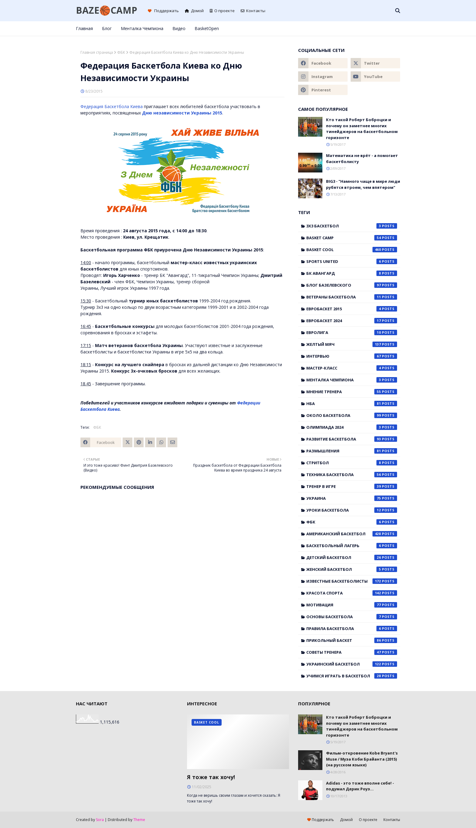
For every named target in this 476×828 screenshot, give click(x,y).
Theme (139, 819)
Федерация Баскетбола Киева (111, 106)
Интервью (351, 356)
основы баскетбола (351, 616)
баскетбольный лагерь (351, 545)
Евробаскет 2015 (351, 309)
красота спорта (351, 593)
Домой (194, 10)
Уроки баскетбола (351, 510)
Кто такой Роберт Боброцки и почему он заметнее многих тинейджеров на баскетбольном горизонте (362, 128)
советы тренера (351, 652)
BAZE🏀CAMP (106, 10)
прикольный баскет (351, 640)
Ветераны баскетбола (351, 297)
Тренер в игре (351, 486)
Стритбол (351, 462)
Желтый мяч (351, 344)
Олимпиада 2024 (351, 427)
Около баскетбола (351, 415)
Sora (100, 819)
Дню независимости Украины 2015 (182, 113)
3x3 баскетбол (351, 226)
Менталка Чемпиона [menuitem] (142, 28)
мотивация (351, 605)
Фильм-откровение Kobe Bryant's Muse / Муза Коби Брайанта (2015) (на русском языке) (362, 759)
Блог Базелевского (351, 285)
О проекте (222, 10)
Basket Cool (351, 249)
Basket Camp (351, 237)
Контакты (253, 10)
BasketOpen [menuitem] (207, 28)
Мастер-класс (351, 368)
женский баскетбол (351, 569)
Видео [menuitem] (178, 28)
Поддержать (163, 10)
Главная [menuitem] (84, 28)
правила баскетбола (351, 628)
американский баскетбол (351, 534)
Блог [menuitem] (107, 28)
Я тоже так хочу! (211, 777)
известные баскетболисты (351, 581)
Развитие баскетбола (351, 439)
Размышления (351, 451)
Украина (351, 498)
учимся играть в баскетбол (351, 676)
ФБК (121, 52)
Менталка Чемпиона (351, 380)
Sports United (351, 261)
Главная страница (96, 52)
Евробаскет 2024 (351, 320)
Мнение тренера (351, 391)
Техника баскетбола (351, 474)
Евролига (351, 332)
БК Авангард (351, 273)
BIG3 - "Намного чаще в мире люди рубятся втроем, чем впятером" (363, 184)
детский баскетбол (351, 557)
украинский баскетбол (351, 664)
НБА (351, 403)
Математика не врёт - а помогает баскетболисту (362, 158)
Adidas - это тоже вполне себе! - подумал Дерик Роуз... (360, 786)
